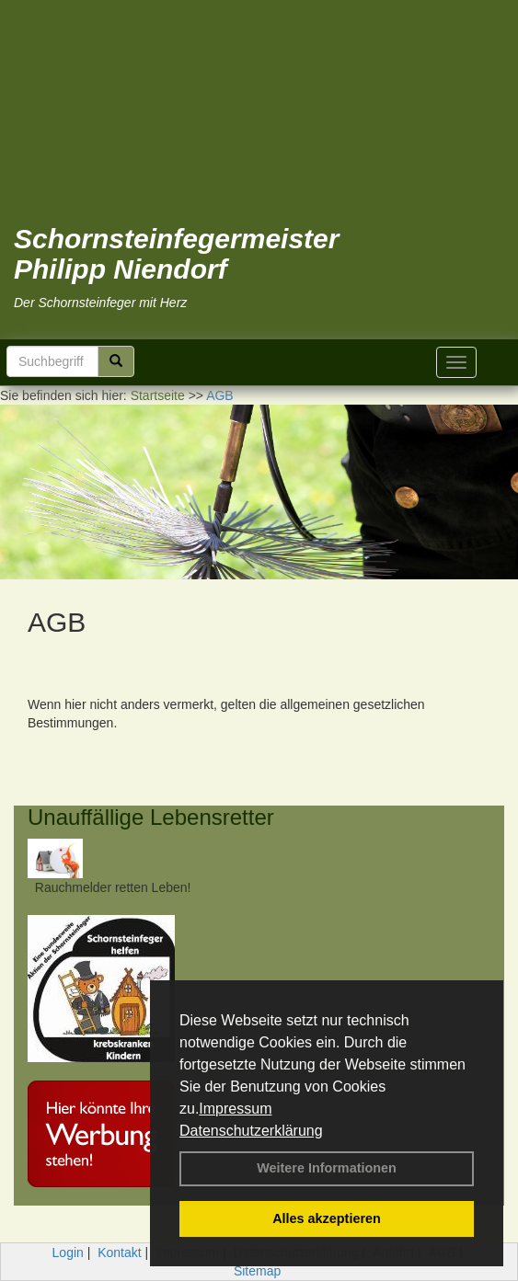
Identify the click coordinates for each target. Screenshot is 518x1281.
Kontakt (119, 1252)
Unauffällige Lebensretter (151, 817)
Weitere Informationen (327, 1168)
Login (68, 1252)
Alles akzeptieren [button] (326, 1218)
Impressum (235, 1108)
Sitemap (257, 1271)
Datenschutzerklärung (251, 1130)
